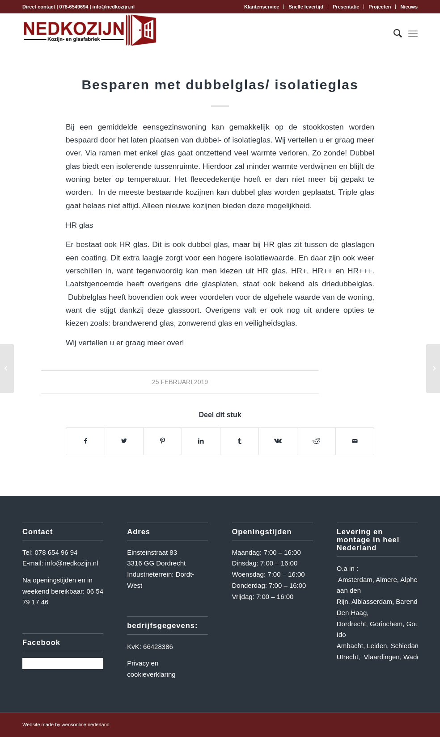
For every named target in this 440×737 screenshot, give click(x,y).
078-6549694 (74, 6)
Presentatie (346, 6)
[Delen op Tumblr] (239, 441)
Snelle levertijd (305, 6)
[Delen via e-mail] (355, 441)
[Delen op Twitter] (124, 441)
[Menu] (413, 33)
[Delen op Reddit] (316, 441)
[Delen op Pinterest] (163, 441)
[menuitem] (262, 6)
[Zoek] (393, 33)
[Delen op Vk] (278, 441)
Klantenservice (261, 6)
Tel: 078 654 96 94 (49, 552)
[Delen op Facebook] (85, 441)
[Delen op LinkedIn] (201, 441)
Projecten (379, 6)
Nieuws (409, 6)
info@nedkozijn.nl (114, 6)
